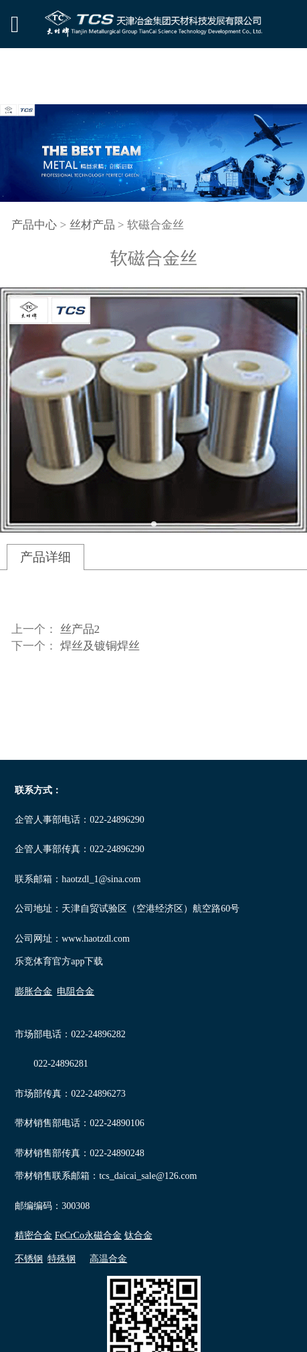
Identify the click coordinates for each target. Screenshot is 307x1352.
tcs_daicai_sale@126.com (148, 1176)
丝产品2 (80, 629)
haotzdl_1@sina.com (101, 879)
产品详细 (45, 557)
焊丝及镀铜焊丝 (100, 646)
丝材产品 (92, 225)
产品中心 (34, 225)
